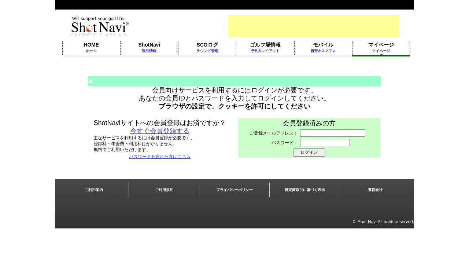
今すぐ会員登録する (159, 131)
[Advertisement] (313, 26)
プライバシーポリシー (234, 190)
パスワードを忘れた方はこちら (160, 156)
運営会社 (375, 190)
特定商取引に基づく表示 (305, 190)
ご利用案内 (94, 190)
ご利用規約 (164, 190)
